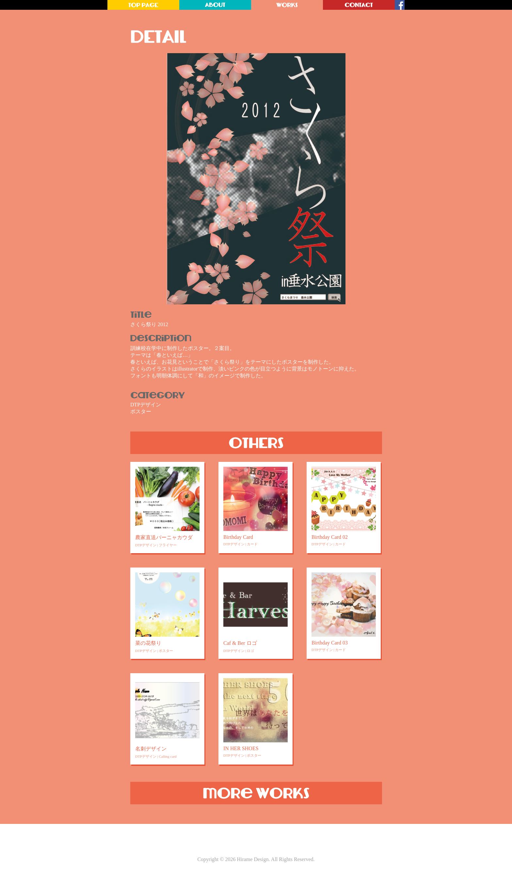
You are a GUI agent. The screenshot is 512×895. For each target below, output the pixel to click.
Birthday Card (238, 537)
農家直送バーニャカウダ (164, 537)
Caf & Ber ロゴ (240, 643)
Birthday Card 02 (330, 537)
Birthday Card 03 (330, 642)
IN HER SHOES (241, 748)
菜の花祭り (148, 643)
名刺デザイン (151, 748)
